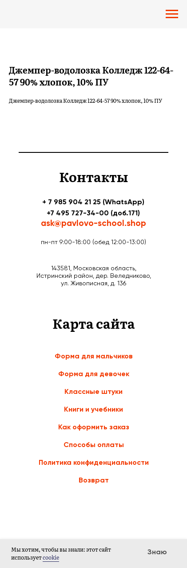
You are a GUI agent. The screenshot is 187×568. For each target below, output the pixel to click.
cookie (51, 557)
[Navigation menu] (172, 14)
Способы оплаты (94, 444)
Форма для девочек (93, 374)
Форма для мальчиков (94, 356)
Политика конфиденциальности (94, 462)
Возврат (94, 480)
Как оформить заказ (93, 427)
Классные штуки (93, 391)
